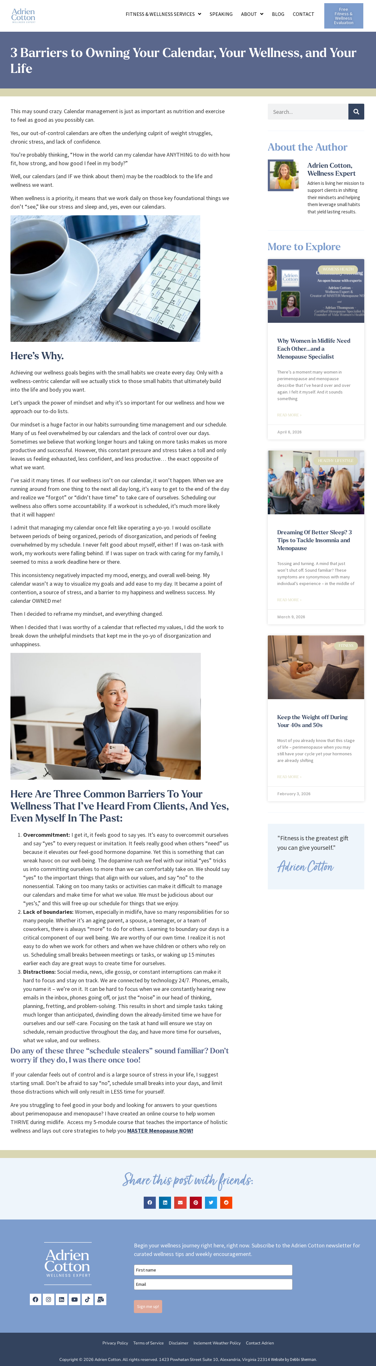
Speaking (221, 14)
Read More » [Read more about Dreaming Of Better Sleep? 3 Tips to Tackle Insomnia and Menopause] (289, 600)
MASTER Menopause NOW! (160, 1130)
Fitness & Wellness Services (163, 14)
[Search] (356, 112)
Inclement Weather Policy (217, 1343)
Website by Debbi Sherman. (294, 1359)
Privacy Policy (115, 1343)
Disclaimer (178, 1343)
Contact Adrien (260, 1343)
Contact (303, 14)
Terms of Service (148, 1343)
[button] (150, 1203)
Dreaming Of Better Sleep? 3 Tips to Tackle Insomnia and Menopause (314, 541)
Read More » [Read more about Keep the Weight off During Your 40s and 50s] (289, 777)
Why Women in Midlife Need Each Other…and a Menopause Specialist (313, 349)
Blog (278, 14)
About (252, 14)
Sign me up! (148, 1306)
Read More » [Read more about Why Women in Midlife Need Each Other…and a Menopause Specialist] (289, 415)
